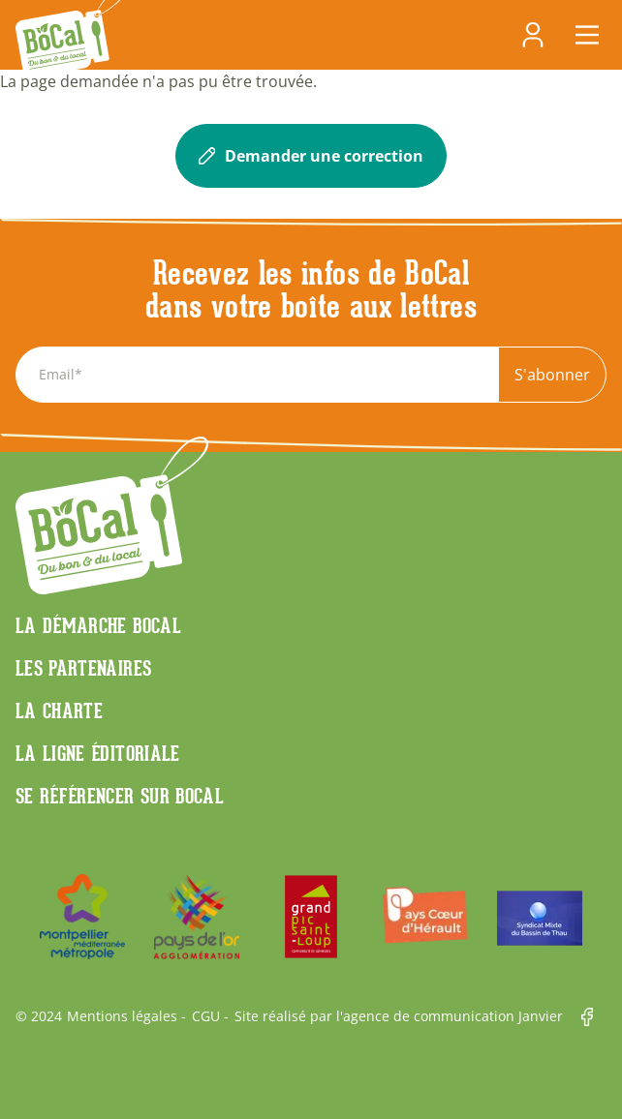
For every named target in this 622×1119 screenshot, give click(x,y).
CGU (206, 1016)
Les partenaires (83, 667)
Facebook (593, 1017)
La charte (59, 710)
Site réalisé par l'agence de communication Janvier (398, 1016)
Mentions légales (122, 1016)
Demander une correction (311, 155)
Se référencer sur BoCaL (120, 795)
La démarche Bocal (98, 625)
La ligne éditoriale (98, 753)
